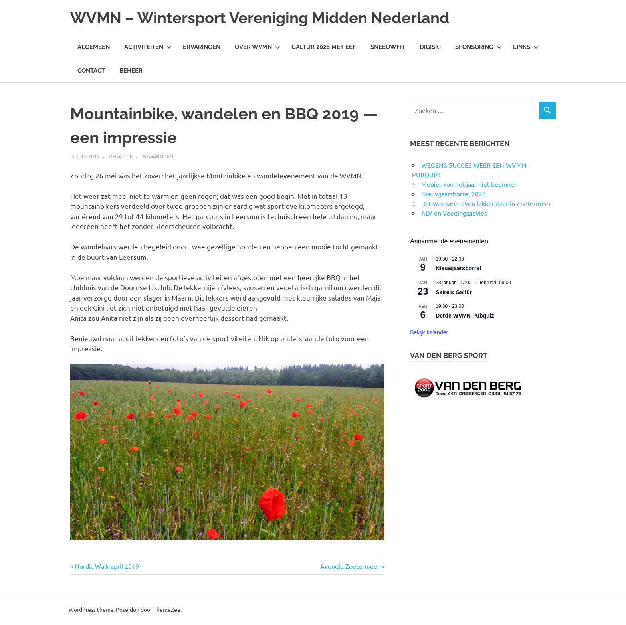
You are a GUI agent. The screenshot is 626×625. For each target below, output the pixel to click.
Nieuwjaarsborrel (458, 268)
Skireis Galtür (454, 292)
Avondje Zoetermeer (350, 566)
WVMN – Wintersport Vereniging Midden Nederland (260, 18)
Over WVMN (257, 47)
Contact (91, 70)
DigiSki (430, 47)
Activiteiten (148, 47)
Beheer (131, 70)
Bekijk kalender (429, 332)
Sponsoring (478, 47)
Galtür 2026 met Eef (323, 47)
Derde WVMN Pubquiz (465, 315)
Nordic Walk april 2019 (106, 566)
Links (526, 47)
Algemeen (93, 47)
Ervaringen (201, 47)
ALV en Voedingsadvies (454, 213)
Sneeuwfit (387, 47)
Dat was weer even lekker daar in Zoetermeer (486, 203)
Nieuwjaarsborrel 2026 (453, 194)
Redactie (121, 156)
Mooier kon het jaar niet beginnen (469, 184)
